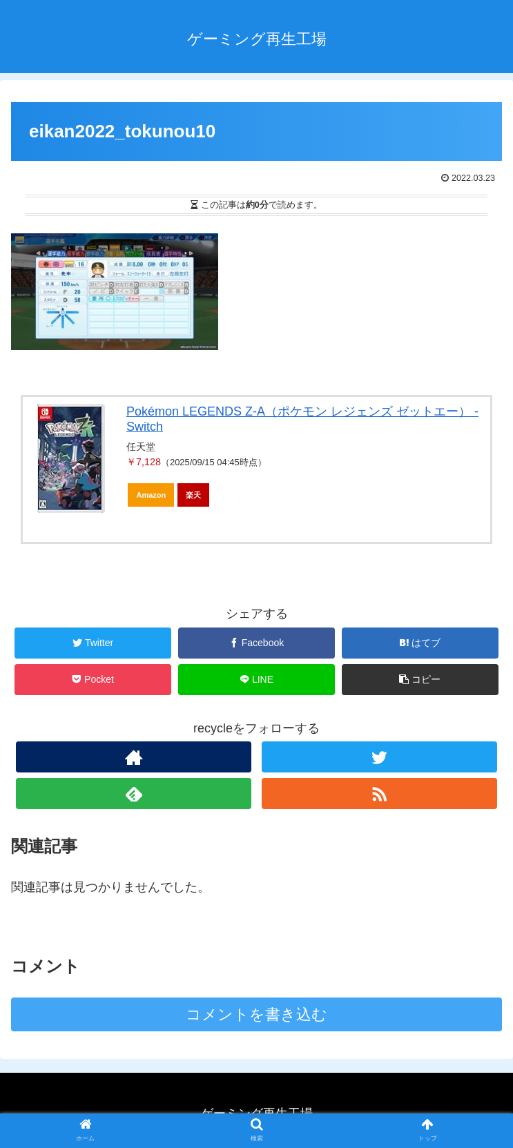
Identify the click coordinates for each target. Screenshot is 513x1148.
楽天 (193, 495)
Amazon (151, 495)
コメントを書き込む (256, 1014)
